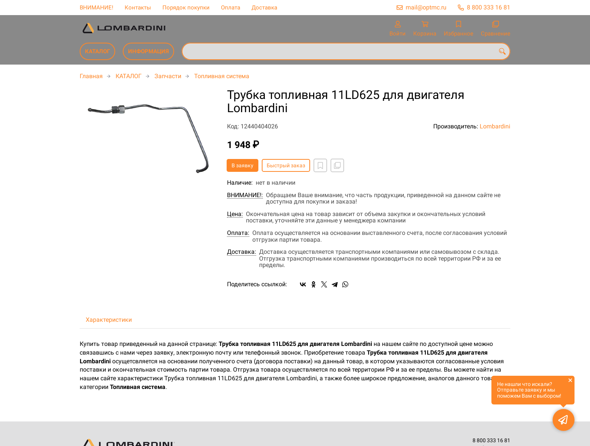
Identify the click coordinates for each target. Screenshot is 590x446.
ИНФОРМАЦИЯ (148, 51)
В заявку (242, 165)
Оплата (230, 7)
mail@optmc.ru (426, 7)
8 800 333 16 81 (488, 7)
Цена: (235, 214)
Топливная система (221, 76)
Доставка (264, 7)
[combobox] (346, 51)
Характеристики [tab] (109, 319)
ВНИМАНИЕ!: (245, 195)
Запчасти (167, 76)
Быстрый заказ (286, 165)
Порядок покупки (186, 7)
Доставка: (241, 251)
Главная (91, 76)
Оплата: (238, 233)
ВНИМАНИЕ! (96, 7)
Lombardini (495, 126)
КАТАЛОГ (97, 51)
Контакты (138, 7)
